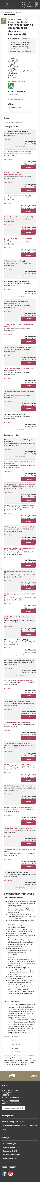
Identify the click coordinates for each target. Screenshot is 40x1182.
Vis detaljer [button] (8, 139)
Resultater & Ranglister (13, 12)
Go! (3, 12)
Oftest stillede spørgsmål (12, 1154)
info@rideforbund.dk (13, 1103)
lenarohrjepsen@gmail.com (16, 99)
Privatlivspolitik (9, 1147)
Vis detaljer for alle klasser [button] (13, 123)
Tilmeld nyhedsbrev (13, 1108)
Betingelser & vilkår (10, 1151)
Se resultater (28, 167)
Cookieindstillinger (10, 1158)
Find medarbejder (9, 1144)
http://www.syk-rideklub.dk (16, 82)
